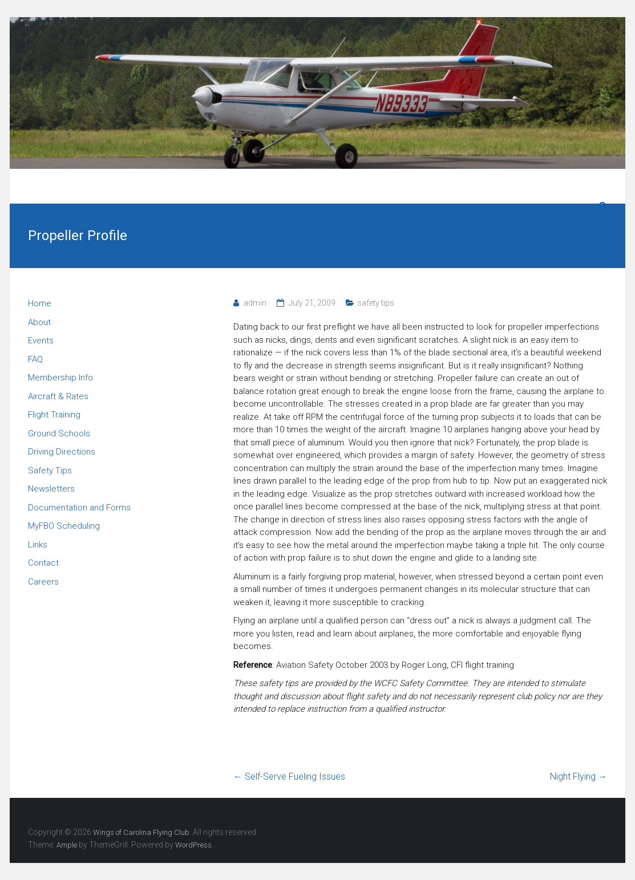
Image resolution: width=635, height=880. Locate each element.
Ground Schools (59, 433)
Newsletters (51, 489)
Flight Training (54, 414)
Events (41, 340)
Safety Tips (50, 470)
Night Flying (578, 776)
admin (255, 302)
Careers (43, 582)
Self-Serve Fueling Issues (289, 776)
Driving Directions (61, 452)
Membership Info (60, 377)
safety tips (375, 302)
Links (37, 545)
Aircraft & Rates (58, 396)
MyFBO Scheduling (64, 526)
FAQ (35, 359)
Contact (43, 563)
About (39, 322)
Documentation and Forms (79, 507)
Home (39, 303)
